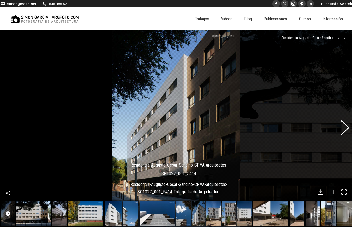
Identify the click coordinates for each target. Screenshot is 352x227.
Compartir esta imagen (8, 184)
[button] (342, 124)
